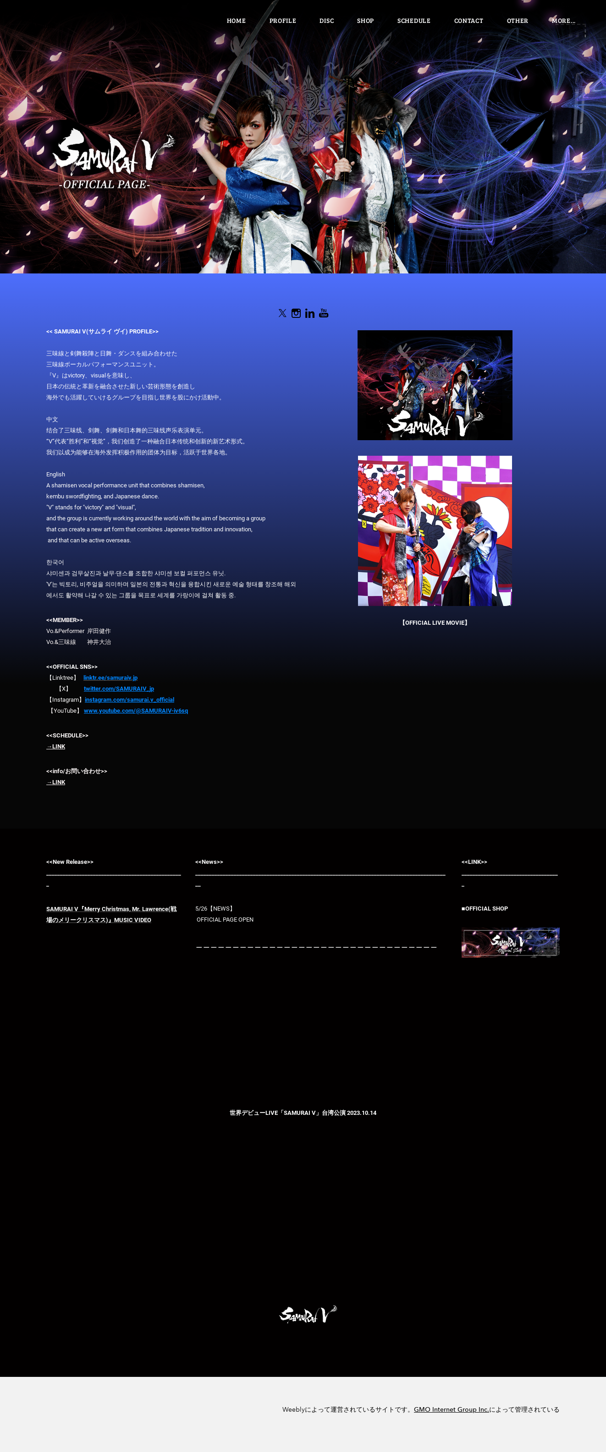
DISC (327, 20)
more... (564, 20)
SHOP (365, 20)
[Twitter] (282, 313)
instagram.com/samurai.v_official (129, 699)
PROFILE (283, 20)
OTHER (518, 20)
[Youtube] (323, 313)
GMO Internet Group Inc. (451, 1410)
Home (236, 20)
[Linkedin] (309, 313)
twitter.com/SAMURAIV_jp (119, 688)
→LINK (55, 746)
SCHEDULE (414, 20)
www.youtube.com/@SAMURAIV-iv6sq (136, 710)
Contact (469, 20)
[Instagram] (296, 313)
